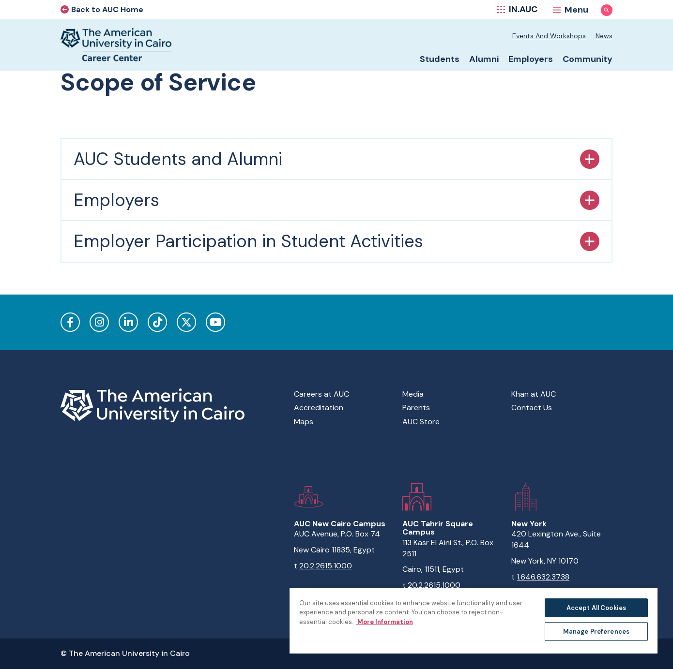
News (604, 35)
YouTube (215, 322)
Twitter (186, 322)
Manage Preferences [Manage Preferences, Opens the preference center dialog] (596, 631)
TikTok (157, 322)
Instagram (99, 322)
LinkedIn (128, 322)
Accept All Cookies (596, 608)
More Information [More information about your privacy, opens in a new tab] (384, 622)
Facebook (70, 322)
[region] (474, 620)
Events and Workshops (549, 35)
